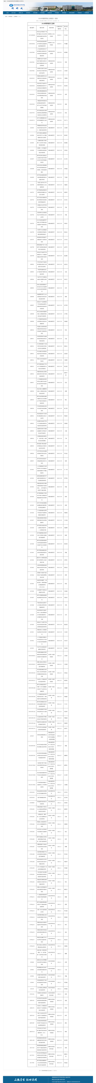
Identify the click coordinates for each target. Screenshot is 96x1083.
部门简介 (14, 12)
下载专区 (79, 12)
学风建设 (57, 12)
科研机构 (50, 12)
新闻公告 (21, 12)
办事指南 (87, 12)
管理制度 (64, 12)
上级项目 (15, 16)
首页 (8, 12)
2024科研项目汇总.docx (46, 1070)
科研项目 (28, 12)
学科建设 (42, 12)
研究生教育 (71, 12)
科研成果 (35, 12)
